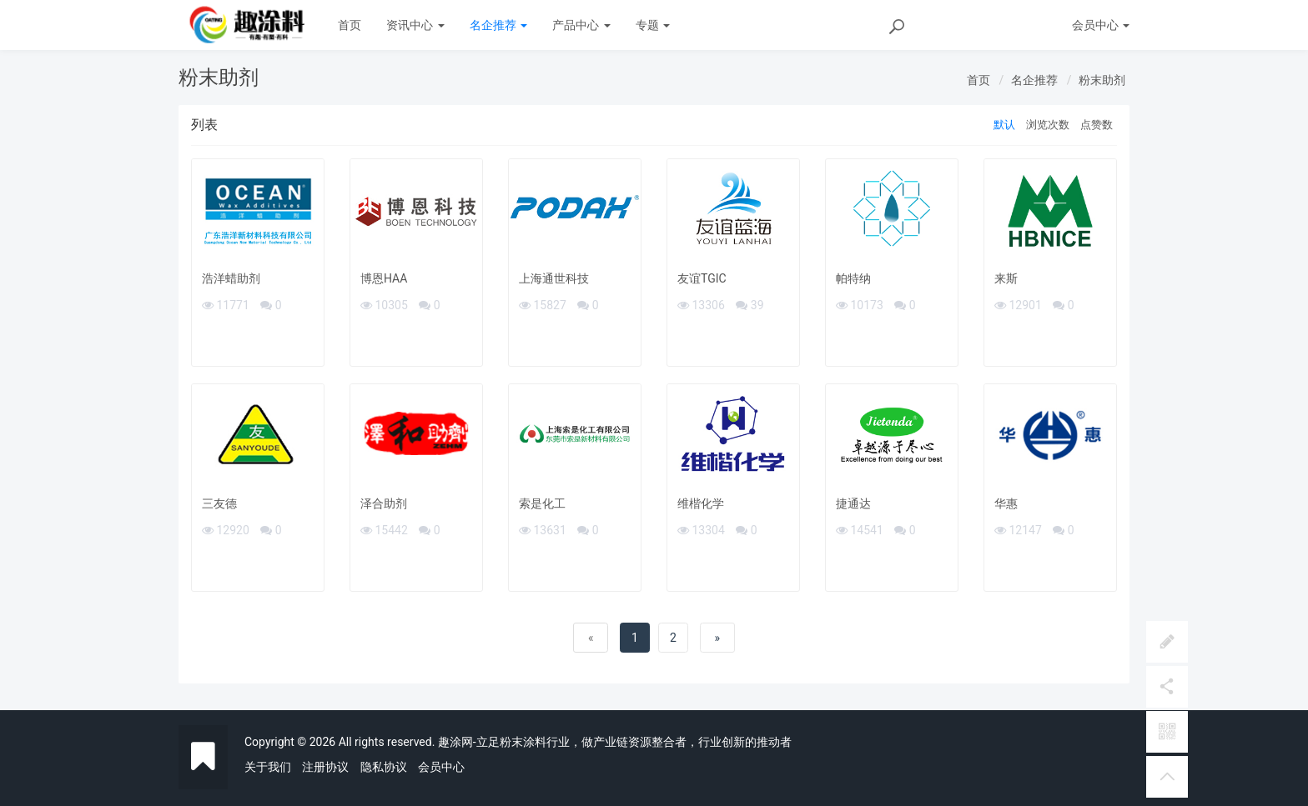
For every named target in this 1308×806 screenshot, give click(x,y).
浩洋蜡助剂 (231, 278)
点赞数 (1096, 124)
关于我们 (267, 766)
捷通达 (853, 503)
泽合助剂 (383, 503)
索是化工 (542, 503)
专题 (653, 25)
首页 (349, 25)
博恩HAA (383, 278)
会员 (1100, 25)
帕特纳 (853, 278)
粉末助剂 (1102, 80)
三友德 (219, 503)
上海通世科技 (554, 278)
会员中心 (441, 766)
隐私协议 (383, 766)
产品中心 (581, 25)
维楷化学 (700, 503)
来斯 (1006, 278)
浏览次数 (1047, 124)
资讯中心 (415, 25)
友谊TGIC (702, 278)
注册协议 (325, 766)
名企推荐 (498, 25)
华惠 (1006, 503)
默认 (1004, 124)
